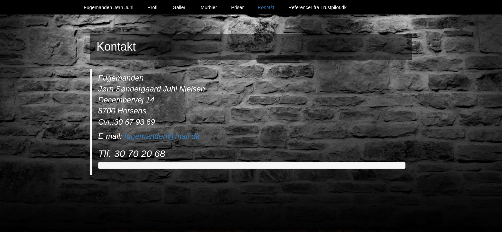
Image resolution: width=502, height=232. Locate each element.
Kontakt (266, 7)
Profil (152, 7)
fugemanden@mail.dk (162, 136)
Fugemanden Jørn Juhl (108, 7)
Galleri (179, 7)
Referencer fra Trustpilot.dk (317, 7)
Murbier (208, 7)
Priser (237, 7)
